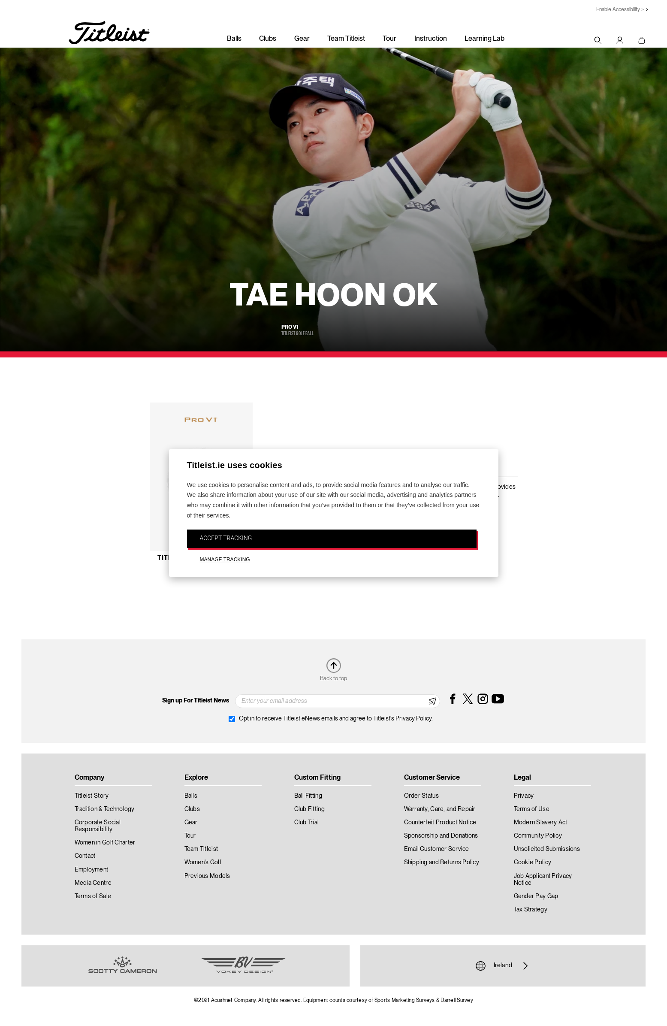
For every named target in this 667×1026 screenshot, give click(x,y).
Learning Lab (484, 39)
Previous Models (207, 876)
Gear (302, 39)
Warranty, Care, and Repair (440, 809)
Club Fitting (309, 809)
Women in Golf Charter (105, 842)
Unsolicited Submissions (547, 849)
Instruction (430, 39)
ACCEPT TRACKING (226, 538)
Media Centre (93, 883)
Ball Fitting (308, 796)
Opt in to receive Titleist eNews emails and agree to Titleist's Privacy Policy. (336, 718)
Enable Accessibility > (620, 9)
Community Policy (538, 835)
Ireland (503, 966)
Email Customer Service (436, 849)
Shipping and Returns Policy (442, 862)
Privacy (524, 796)
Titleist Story (92, 796)
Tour (389, 39)
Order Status (421, 796)
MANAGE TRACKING (225, 560)
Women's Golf (202, 862)
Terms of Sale (93, 896)
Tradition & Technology (105, 809)
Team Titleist (346, 39)
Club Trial (306, 822)
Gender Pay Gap (536, 896)
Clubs (267, 39)
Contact (85, 856)
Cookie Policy (533, 862)
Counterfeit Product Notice (440, 822)
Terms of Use (531, 809)
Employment (92, 869)
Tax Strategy (530, 909)
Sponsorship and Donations (441, 835)
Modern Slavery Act (540, 822)
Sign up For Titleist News (195, 700)
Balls (234, 39)
